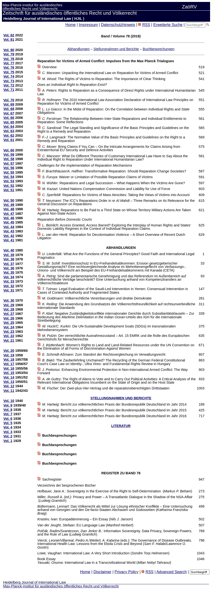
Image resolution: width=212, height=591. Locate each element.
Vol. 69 (8, 104)
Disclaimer (103, 572)
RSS (146, 25)
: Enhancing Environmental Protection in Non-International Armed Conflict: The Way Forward (112, 371)
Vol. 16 (8, 368)
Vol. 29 (8, 305)
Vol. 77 (8, 63)
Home (70, 25)
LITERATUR (121, 426)
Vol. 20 (8, 351)
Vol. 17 (8, 364)
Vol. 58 (8, 159)
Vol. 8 (7, 410)
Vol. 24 (8, 327)
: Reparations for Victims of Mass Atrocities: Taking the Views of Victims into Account (115, 195)
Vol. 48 (8, 209)
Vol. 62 (8, 135)
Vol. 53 (8, 181)
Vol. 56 (8, 168)
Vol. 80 (8, 50)
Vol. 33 (8, 281)
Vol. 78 (8, 59)
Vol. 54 (8, 177)
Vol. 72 (8, 85)
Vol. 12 (8, 386)
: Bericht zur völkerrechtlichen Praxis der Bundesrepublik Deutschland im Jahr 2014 (114, 404)
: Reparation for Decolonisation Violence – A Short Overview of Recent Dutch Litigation (111, 236)
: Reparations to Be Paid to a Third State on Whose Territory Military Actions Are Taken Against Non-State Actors (114, 211)
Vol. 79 (8, 54)
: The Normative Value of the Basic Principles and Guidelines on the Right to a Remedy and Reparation (111, 139)
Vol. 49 (8, 205)
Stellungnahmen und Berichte (116, 49)
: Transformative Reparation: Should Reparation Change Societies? (114, 171)
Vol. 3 (7, 432)
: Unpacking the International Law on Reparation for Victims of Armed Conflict (110, 73)
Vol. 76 (8, 67)
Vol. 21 (8, 340)
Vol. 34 (8, 277)
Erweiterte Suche (168, 25)
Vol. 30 (8, 300)
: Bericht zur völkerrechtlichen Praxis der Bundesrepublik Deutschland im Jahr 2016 (114, 416)
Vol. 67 (8, 113)
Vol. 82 (8, 35)
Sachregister (52, 479)
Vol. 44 (8, 227)
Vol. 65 (8, 122)
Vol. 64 (8, 127)
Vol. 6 (7, 419)
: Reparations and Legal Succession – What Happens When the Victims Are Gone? (113, 183)
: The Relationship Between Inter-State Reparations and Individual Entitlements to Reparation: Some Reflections (111, 120)
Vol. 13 (8, 382)
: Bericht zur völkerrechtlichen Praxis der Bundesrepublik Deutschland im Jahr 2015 (114, 410)
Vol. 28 (8, 309)
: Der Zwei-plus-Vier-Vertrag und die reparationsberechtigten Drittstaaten (105, 388)
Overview (49, 67)
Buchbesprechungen (159, 49)
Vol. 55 (8, 172)
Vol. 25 (8, 323)
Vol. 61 (8, 140)
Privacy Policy (126, 572)
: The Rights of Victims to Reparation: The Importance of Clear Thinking (103, 79)
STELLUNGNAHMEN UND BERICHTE (120, 398)
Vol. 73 (8, 81)
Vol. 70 (8, 100)
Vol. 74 (8, 76)
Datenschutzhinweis (118, 25)
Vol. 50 (8, 200)
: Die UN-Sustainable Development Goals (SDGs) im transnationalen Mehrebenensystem (106, 328)
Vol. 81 (8, 39)
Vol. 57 (8, 163)
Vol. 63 (8, 131)
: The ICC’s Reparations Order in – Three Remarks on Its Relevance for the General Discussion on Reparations (116, 202)
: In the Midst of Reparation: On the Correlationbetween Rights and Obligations (113, 111)
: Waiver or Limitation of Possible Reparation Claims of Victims (97, 177)
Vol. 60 (8, 150)
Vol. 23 (8, 331)
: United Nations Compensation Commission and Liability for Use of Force (106, 189)
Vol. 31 (8, 290)
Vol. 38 (8, 259)
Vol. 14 (8, 377)
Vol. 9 (7, 405)
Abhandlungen (78, 49)
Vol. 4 (7, 427)
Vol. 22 (8, 336)
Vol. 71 (8, 90)
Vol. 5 (7, 423)
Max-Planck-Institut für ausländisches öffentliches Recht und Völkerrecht (61, 586)
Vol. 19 (8, 355)
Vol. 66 (8, 118)
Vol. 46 (8, 218)
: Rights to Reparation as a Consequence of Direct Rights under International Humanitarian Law (116, 92)
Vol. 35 (8, 272)
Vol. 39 (8, 255)
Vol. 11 (8, 391)
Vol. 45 (8, 222)
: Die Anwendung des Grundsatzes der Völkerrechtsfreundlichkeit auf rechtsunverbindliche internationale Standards (116, 305)
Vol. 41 (8, 240)
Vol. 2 (7, 436)
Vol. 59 (8, 154)
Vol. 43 (8, 231)
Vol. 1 (7, 441)
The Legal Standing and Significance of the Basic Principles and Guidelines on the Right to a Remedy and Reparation (113, 129)
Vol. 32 (8, 286)
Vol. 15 (8, 373)
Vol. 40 (8, 250)
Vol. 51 (8, 190)
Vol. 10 (8, 401)
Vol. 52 (8, 186)
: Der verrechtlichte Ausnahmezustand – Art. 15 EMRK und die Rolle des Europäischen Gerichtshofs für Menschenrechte (113, 337)
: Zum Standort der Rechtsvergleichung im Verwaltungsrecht (103, 354)
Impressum (88, 25)
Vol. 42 (8, 236)
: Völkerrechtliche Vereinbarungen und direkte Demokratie (96, 298)
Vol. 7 (7, 414)
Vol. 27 (8, 314)
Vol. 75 (8, 72)
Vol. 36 (8, 268)
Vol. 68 (8, 109)
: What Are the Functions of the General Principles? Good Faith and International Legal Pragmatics (115, 255)
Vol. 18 (8, 359)
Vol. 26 (8, 318)
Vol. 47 (8, 214)
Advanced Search (171, 572)
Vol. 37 (8, 264)
